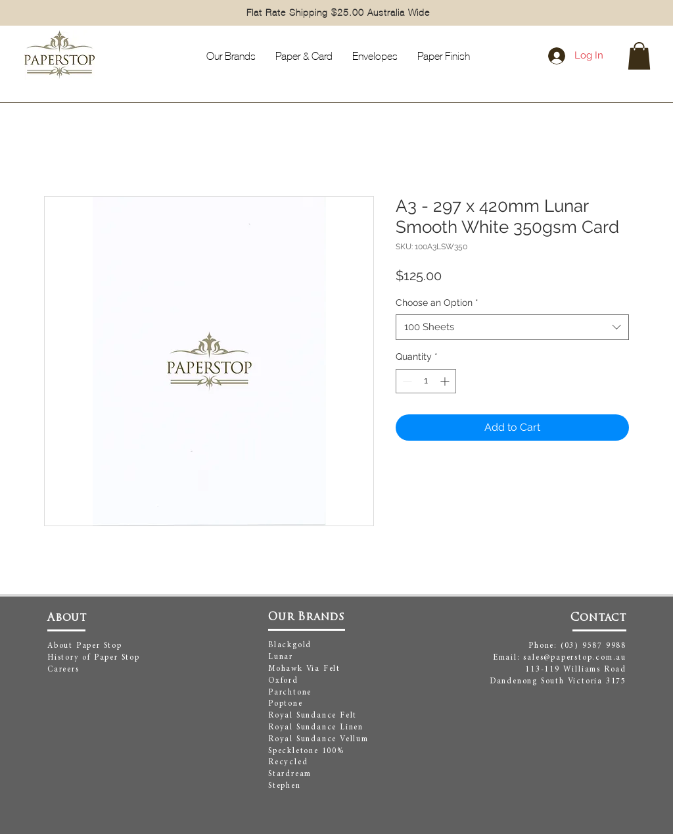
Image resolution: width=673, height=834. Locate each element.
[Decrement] (406, 381)
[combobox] (512, 327)
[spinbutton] (426, 381)
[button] (639, 56)
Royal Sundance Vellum (318, 739)
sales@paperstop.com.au (574, 658)
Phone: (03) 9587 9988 (577, 646)
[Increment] (446, 381)
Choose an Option (437, 302)
